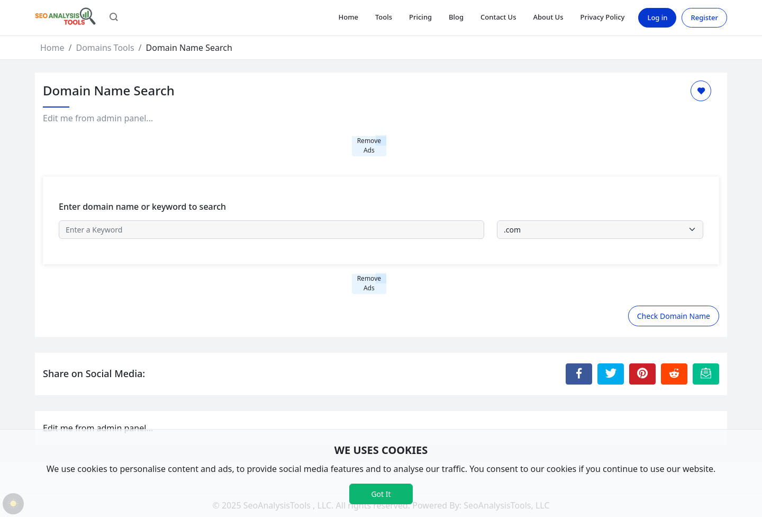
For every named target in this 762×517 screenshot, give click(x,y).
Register (704, 17)
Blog (456, 17)
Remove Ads (369, 145)
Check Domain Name (673, 316)
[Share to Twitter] (610, 374)
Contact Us (498, 17)
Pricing (420, 17)
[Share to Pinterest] (642, 374)
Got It (381, 494)
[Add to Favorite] (701, 91)
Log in (657, 17)
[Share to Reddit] (674, 374)
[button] (113, 18)
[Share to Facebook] (579, 374)
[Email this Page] (706, 374)
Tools (383, 17)
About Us (548, 17)
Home (348, 17)
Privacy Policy (602, 17)
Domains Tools (105, 48)
